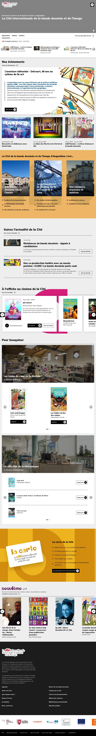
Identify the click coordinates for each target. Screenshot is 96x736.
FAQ (3, 732)
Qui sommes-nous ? (8, 694)
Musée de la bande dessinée (59, 686)
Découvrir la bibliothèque (15, 470)
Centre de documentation (58, 694)
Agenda (4, 686)
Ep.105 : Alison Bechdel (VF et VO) (64, 628)
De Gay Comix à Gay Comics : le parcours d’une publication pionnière (37, 631)
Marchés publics (54, 705)
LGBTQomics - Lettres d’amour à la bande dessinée (21, 48)
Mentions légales (12, 732)
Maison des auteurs (56, 698)
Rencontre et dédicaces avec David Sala (14, 145)
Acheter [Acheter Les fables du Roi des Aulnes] (54, 422)
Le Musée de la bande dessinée (15, 200)
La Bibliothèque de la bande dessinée (14, 205)
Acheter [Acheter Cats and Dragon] (13, 421)
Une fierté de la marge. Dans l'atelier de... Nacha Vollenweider (11, 631)
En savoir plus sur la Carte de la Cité (64, 570)
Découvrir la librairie (13, 379)
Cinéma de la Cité (55, 690)
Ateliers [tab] (21, 35)
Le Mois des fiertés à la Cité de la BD (48, 145)
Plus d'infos (9, 109)
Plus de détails (85, 251)
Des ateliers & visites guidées (47, 200)
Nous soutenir (34, 732)
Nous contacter (7, 705)
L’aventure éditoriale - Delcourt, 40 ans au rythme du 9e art (81, 48)
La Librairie (71, 732)
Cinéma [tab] (14, 35)
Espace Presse (7, 698)
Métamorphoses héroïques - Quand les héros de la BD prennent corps (50, 48)
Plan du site (23, 732)
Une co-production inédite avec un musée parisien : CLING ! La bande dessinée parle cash (50, 264)
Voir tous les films (7, 292)
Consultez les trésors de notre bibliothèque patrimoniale (47, 205)
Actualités (5, 701)
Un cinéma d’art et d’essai (46, 210)
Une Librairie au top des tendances (16, 210)
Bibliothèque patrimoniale (58, 701)
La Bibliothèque (59, 732)
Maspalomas (68, 321)
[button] (2, 49)
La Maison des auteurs (77, 200)
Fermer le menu (92, 5)
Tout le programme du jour (83, 35)
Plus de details (48, 325)
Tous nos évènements (8, 65)
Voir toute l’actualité (10, 233)
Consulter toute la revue (9, 593)
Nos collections (47, 732)
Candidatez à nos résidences (79, 204)
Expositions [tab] (6, 35)
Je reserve (32, 325)
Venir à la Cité (7, 690)
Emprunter (80, 482)
